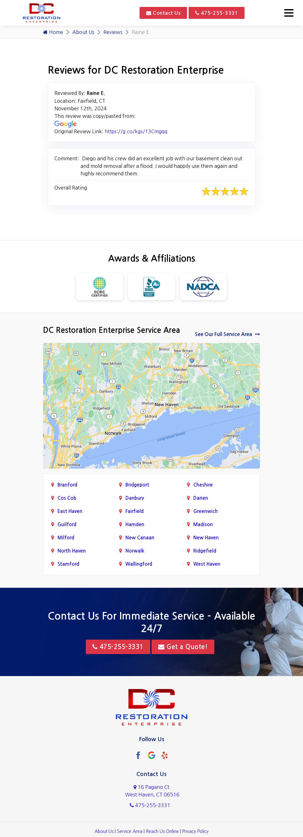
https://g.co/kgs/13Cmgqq (136, 131)
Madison (203, 524)
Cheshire (203, 484)
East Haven (70, 511)
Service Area (129, 831)
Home (53, 32)
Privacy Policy (195, 831)
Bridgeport (137, 484)
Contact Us (163, 12)
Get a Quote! (182, 647)
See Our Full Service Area (227, 334)
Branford (67, 484)
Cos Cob (67, 498)
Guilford (67, 524)
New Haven (206, 537)
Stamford (68, 564)
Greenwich (205, 511)
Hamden (134, 524)
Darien (200, 498)
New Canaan (139, 537)
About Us (83, 32)
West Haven (206, 564)
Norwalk (134, 550)
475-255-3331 (216, 12)
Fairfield (134, 511)
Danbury (134, 498)
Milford (66, 537)
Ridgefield (204, 550)
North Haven (72, 550)
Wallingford (138, 564)
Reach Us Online (162, 831)
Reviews (113, 32)
